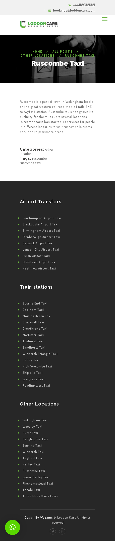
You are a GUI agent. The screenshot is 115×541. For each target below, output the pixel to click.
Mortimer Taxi (33, 335)
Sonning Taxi (32, 445)
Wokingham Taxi (35, 420)
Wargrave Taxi (33, 379)
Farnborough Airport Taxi (41, 237)
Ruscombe (39, 158)
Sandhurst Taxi (34, 347)
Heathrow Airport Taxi (39, 268)
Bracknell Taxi (33, 322)
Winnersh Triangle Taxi (40, 354)
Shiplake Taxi (32, 372)
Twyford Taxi (32, 458)
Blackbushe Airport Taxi (40, 224)
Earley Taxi (31, 360)
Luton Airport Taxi (36, 256)
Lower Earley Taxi (36, 477)
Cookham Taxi (33, 310)
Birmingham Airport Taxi (41, 230)
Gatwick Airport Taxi (38, 243)
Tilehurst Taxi (33, 341)
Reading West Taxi (36, 385)
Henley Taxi (31, 464)
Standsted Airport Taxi (39, 262)
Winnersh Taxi (33, 452)
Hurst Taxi (30, 433)
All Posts (62, 51)
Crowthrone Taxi (35, 328)
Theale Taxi (31, 490)
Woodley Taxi (32, 426)
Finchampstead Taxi (38, 483)
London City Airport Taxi (41, 249)
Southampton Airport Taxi (42, 218)
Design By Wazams (39, 517)
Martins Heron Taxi (37, 316)
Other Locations (38, 55)
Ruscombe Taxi (30, 163)
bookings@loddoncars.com (74, 10)
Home (37, 51)
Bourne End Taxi (35, 303)
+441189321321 (84, 5)
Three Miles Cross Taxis (40, 496)
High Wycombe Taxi (37, 366)
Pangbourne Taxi (35, 439)
